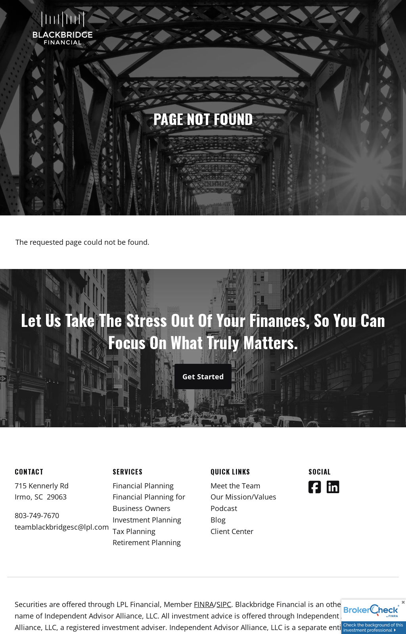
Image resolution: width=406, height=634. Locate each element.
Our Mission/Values (243, 496)
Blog (218, 519)
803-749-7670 (37, 515)
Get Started (203, 376)
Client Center (232, 531)
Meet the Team (235, 485)
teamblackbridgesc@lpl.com (62, 527)
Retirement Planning (147, 542)
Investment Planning (147, 519)
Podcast (224, 508)
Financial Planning (143, 485)
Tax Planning (134, 531)
